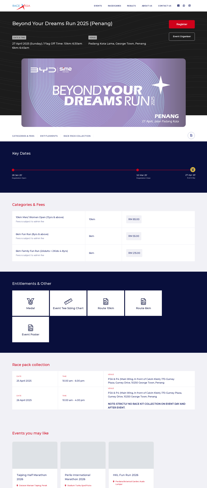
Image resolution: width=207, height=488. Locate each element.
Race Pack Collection (77, 136)
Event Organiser (182, 36)
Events (97, 6)
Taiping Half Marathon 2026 (32, 450)
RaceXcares (113, 6)
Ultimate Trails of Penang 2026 (173, 450)
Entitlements (49, 136)
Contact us (164, 6)
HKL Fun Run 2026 (122, 448)
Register (181, 24)
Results (131, 6)
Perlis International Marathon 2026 (76, 450)
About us (147, 6)
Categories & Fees (23, 136)
